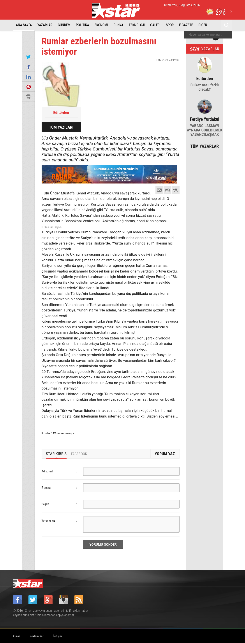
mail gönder (159, 190)
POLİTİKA (82, 25)
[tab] (56, 453)
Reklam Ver (36, 636)
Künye (16, 636)
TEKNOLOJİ (137, 25)
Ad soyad (47, 471)
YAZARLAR (44, 25)
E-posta (46, 487)
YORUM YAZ (165, 453)
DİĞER (202, 25)
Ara (226, 25)
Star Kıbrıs (118, 10)
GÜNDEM (64, 25)
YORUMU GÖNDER (103, 545)
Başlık (45, 504)
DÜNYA (118, 25)
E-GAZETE (186, 25)
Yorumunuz (48, 520)
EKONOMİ (101, 25)
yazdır (167, 190)
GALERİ (155, 25)
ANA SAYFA (24, 25)
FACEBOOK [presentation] (79, 454)
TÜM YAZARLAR (204, 146)
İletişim (57, 636)
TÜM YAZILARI (61, 127)
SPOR (170, 25)
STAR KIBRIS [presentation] (56, 453)
